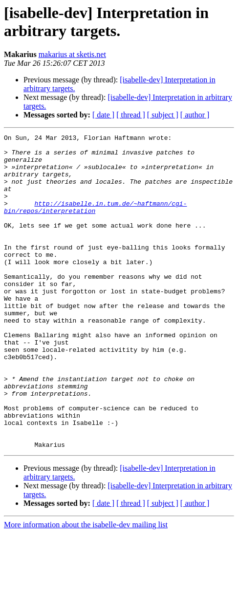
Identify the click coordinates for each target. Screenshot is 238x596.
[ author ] (195, 115)
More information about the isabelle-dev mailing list (86, 587)
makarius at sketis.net (72, 54)
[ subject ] (162, 115)
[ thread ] (130, 115)
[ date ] (103, 115)
